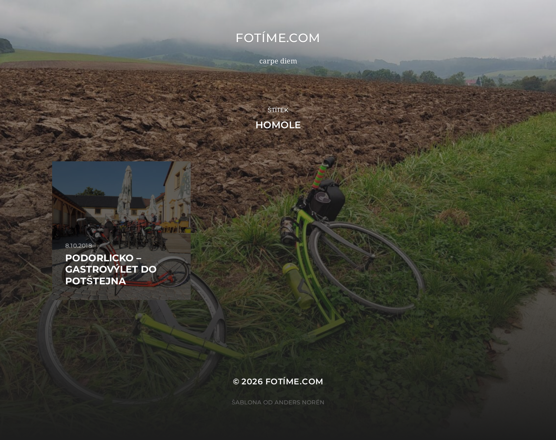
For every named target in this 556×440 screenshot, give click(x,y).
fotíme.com (278, 37)
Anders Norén (299, 402)
